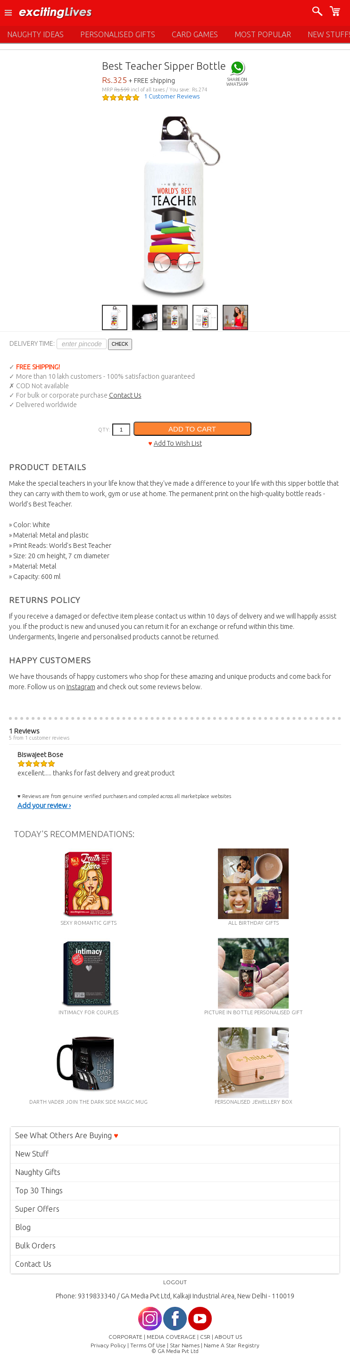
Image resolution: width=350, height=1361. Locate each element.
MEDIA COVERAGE (171, 1337)
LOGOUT (175, 1282)
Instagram (81, 687)
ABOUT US (228, 1337)
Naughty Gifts (37, 1172)
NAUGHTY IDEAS (35, 34)
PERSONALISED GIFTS (117, 34)
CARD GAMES (195, 34)
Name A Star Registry (231, 1345)
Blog (23, 1227)
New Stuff (32, 1153)
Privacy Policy (108, 1345)
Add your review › (44, 805)
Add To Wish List (178, 443)
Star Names (185, 1345)
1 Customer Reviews (172, 96)
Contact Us (125, 395)
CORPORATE (125, 1337)
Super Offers (37, 1209)
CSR (205, 1337)
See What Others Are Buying (66, 1135)
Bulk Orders (35, 1245)
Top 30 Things (39, 1190)
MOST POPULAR (262, 34)
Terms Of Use (148, 1345)
